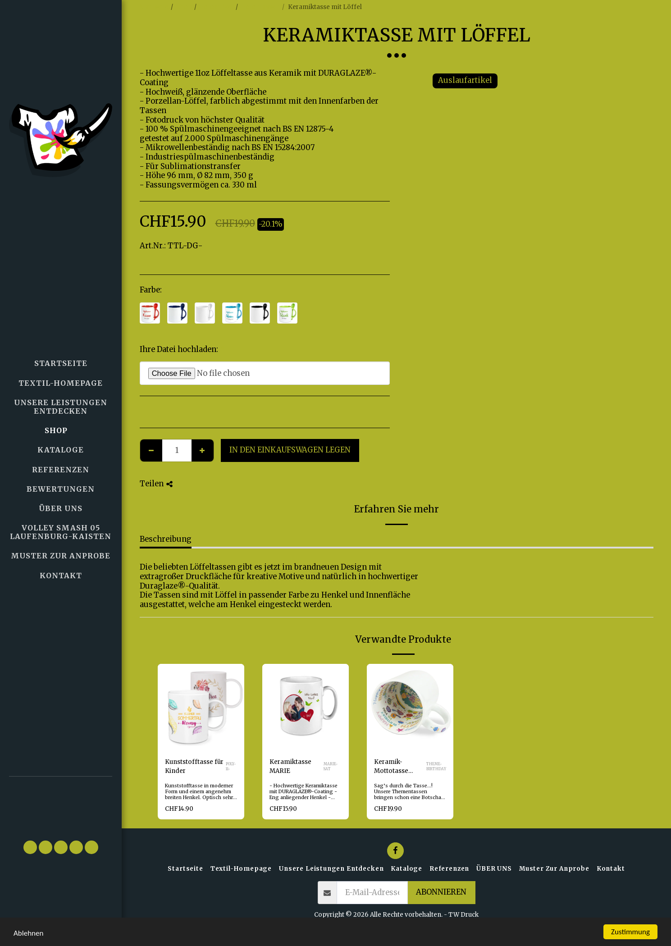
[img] (201, 707)
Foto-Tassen (261, 7)
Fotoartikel (216, 7)
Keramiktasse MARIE (290, 766)
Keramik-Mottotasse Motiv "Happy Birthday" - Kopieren (395, 767)
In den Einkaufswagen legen (290, 450)
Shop (184, 7)
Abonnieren (441, 892)
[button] (61, 804)
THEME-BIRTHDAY (436, 766)
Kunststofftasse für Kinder (194, 766)
